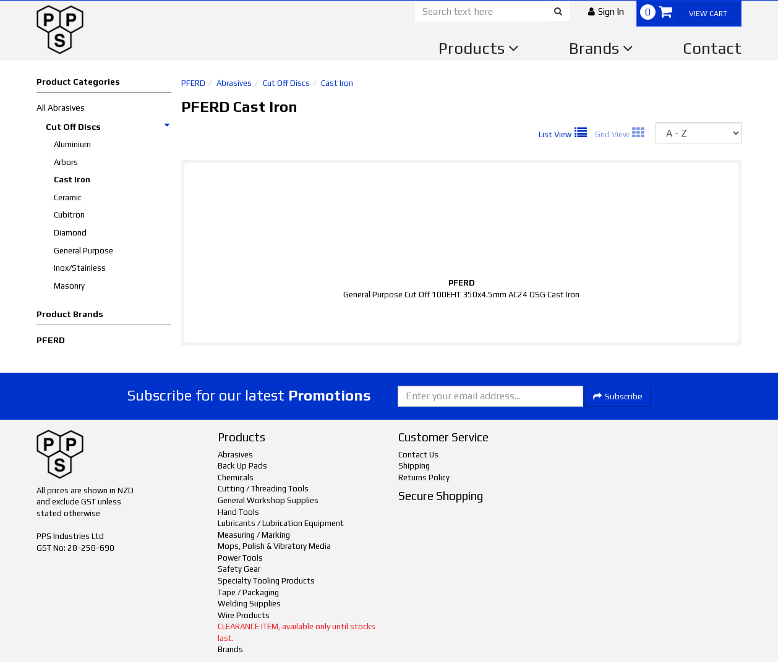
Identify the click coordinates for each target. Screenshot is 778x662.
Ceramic (68, 197)
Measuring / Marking (254, 535)
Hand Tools (238, 512)
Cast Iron (72, 179)
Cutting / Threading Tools (263, 488)
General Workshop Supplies (268, 500)
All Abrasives (60, 107)
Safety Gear (239, 569)
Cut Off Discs (108, 127)
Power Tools (240, 557)
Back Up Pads (242, 465)
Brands (601, 48)
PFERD (50, 340)
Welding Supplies (249, 603)
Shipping (414, 465)
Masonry (69, 286)
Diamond (70, 232)
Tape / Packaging (248, 592)
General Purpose (83, 250)
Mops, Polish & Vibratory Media (274, 546)
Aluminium (72, 144)
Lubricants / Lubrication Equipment (281, 523)
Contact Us (418, 454)
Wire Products (244, 615)
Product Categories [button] (78, 82)
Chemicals (236, 477)
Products (478, 48)
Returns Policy (424, 477)
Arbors (66, 162)
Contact (712, 48)
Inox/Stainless (80, 268)
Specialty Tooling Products (266, 580)
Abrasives (234, 83)
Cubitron (69, 214)
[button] (606, 11)
